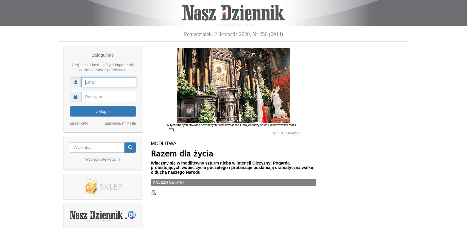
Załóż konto (79, 123)
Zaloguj (103, 111)
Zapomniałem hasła (120, 123)
